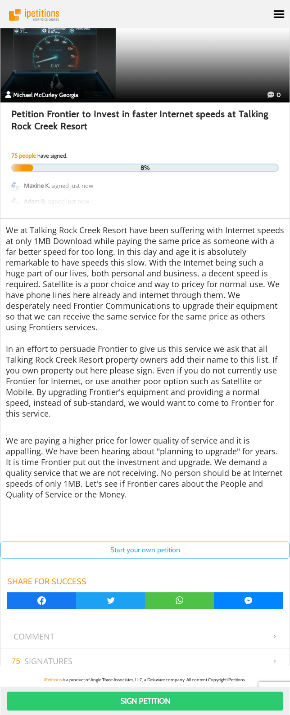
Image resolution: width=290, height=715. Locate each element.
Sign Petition (145, 701)
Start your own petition (145, 550)
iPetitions (145, 15)
